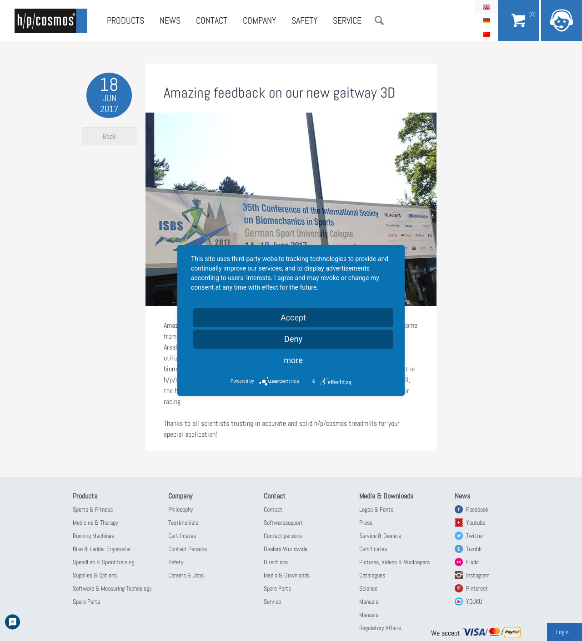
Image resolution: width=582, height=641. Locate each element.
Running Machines (93, 536)
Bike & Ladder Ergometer (102, 549)
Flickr (472, 562)
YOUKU (474, 601)
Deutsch (486, 20)
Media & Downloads (287, 575)
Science (368, 588)
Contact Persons (187, 549)
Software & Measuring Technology (112, 588)
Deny (293, 339)
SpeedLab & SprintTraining (103, 562)
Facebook (477, 509)
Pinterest (477, 588)
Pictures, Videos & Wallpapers (394, 562)
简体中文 (486, 34)
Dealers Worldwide (285, 549)
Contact (211, 20)
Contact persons (283, 536)
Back (109, 136)
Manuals (368, 601)
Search (379, 20)
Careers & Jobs (186, 575)
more (293, 360)
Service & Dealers (380, 536)
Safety (304, 20)
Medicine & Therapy (95, 522)
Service (347, 20)
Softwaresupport (283, 522)
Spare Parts (86, 601)
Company (259, 20)
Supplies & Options (95, 575)
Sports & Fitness (93, 509)
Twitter (474, 536)
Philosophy (180, 509)
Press (365, 522)
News (170, 20)
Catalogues (372, 575)
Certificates (182, 536)
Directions (276, 562)
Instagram (478, 575)
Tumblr (474, 549)
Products (125, 20)
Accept (293, 317)
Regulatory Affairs (380, 628)
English (486, 7)
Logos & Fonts (376, 509)
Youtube (475, 522)
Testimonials (183, 522)
